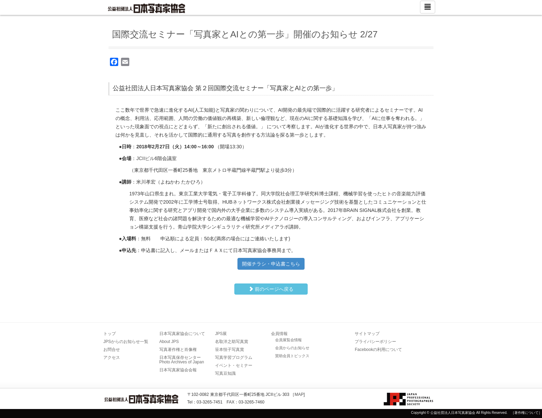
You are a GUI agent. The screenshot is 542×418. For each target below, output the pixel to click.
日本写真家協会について (182, 333)
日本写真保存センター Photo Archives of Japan (182, 359)
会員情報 (279, 333)
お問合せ (111, 349)
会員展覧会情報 (288, 340)
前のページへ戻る (271, 289)
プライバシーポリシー (375, 341)
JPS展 (221, 333)
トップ (109, 333)
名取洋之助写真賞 (231, 341)
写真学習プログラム (233, 357)
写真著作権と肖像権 (178, 349)
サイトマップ (367, 333)
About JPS (169, 341)
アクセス (111, 357)
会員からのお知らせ (292, 348)
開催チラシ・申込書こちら (271, 264)
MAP (299, 394)
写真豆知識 (225, 373)
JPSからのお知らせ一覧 (125, 341)
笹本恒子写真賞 (229, 349)
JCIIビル (145, 158)
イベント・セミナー (233, 365)
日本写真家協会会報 (178, 370)
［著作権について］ (526, 413)
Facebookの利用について (378, 349)
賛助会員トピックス (292, 356)
